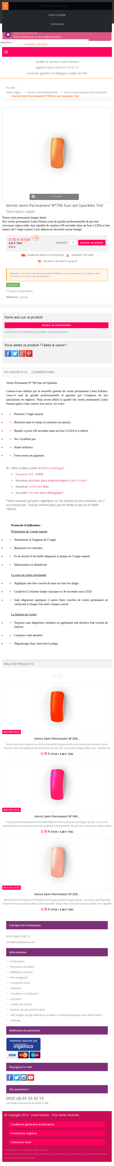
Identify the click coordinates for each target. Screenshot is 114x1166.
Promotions (17, 961)
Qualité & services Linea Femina (57, 62)
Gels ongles (13, 92)
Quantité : (62, 242)
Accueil (10, 87)
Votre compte (57, 15)
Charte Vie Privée (21, 1004)
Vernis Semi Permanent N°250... (57, 894)
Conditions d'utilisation (24, 993)
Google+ (22, 353)
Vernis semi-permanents (42, 92)
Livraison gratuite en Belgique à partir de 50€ (57, 73)
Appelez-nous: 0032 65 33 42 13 (57, 67)
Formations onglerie (24, 1133)
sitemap (15, 1020)
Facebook (8, 353)
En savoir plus (15, 372)
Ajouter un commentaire (56, 325)
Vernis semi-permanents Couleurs (85, 92)
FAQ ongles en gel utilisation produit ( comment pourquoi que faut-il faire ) (56, 1015)
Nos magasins (19, 977)
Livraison (16, 988)
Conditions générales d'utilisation (32, 1124)
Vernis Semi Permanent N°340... (57, 816)
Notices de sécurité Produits (28, 1009)
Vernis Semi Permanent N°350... (57, 738)
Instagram (23, 1077)
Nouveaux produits (22, 967)
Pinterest (29, 353)
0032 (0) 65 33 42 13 (25, 1098)
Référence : (12, 297)
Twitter (15, 353)
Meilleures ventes (21, 972)
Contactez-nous (20, 983)
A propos (16, 999)
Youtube (31, 1077)
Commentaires (43, 372)
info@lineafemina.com (20, 942)
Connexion (57, 24)
